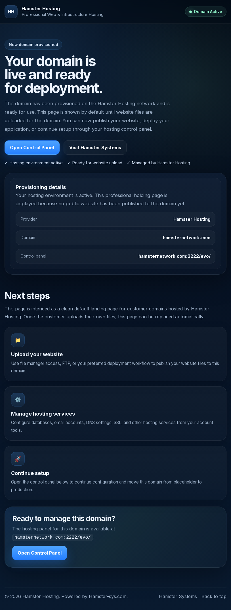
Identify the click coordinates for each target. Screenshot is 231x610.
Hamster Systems (178, 596)
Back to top (213, 596)
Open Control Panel (32, 147)
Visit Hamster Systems (95, 147)
